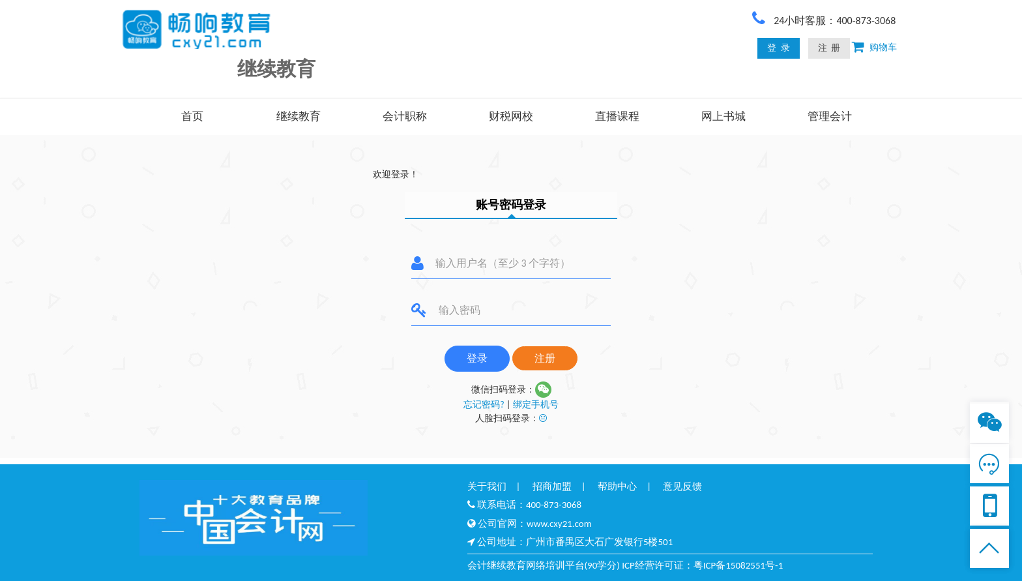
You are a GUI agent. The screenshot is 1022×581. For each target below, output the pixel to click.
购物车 (880, 47)
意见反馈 (682, 486)
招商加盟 (552, 486)
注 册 (829, 47)
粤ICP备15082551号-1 (738, 565)
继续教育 (298, 116)
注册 (544, 358)
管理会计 (830, 116)
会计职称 (405, 116)
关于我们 (486, 486)
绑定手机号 (536, 404)
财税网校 (511, 116)
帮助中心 (617, 486)
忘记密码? (483, 404)
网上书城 (723, 116)
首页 (192, 116)
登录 (477, 358)
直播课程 (617, 116)
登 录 (778, 47)
